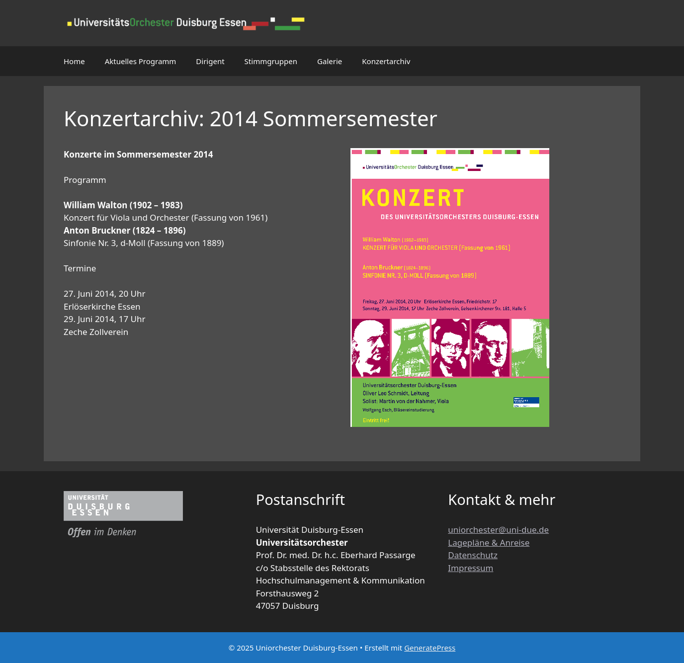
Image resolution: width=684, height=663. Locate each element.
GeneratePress (429, 648)
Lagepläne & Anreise (488, 542)
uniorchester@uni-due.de (498, 529)
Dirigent (210, 61)
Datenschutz (473, 555)
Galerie (329, 61)
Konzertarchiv (386, 61)
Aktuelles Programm (140, 61)
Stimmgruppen (271, 61)
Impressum (470, 568)
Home (74, 61)
